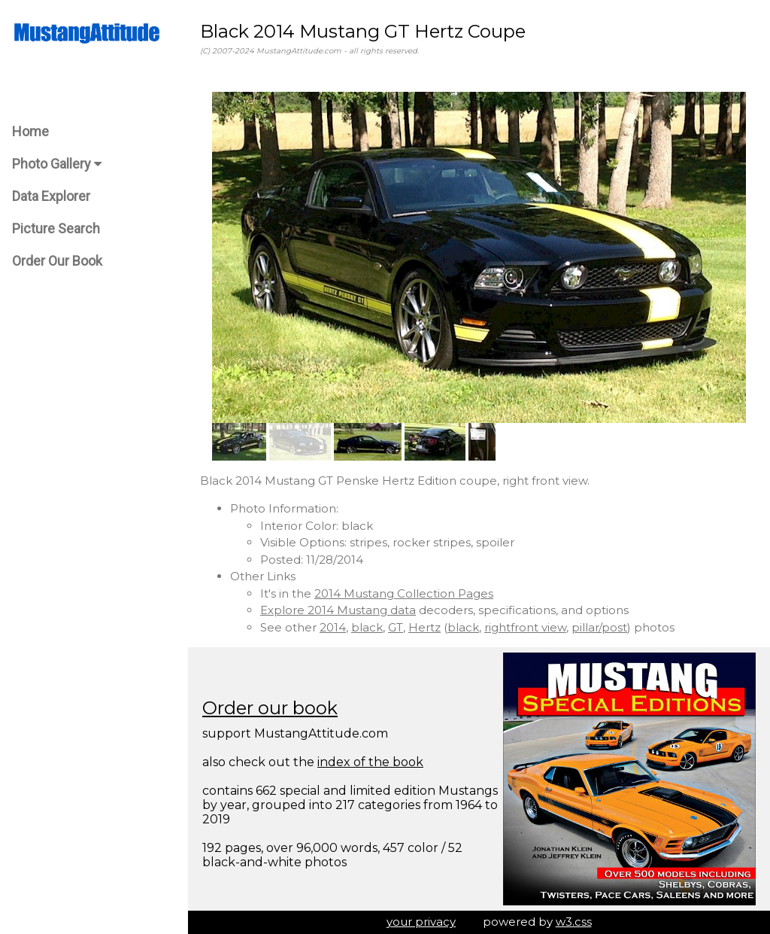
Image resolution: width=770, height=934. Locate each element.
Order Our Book (57, 261)
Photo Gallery (57, 164)
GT (395, 627)
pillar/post (599, 627)
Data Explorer (51, 196)
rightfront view (525, 627)
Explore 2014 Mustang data (338, 610)
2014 (333, 627)
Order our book (270, 708)
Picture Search (56, 228)
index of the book (370, 762)
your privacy (421, 921)
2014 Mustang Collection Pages (403, 593)
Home (30, 131)
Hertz (424, 627)
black (367, 627)
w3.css (574, 921)
